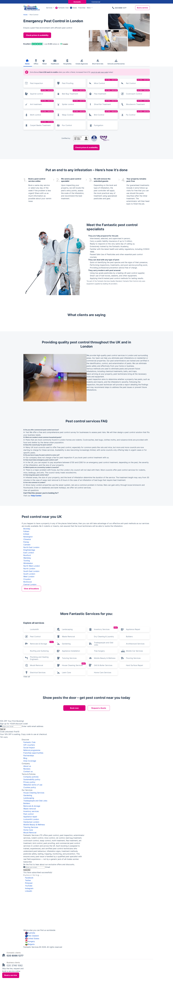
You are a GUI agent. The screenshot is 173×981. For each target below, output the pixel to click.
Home (27, 64)
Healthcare (55, 64)
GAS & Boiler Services (103, 720)
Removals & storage (31, 861)
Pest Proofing (67, 83)
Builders (129, 691)
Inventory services (31, 866)
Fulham (26, 531)
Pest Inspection (36, 83)
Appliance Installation (71, 706)
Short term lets (97, 64)
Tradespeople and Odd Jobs (103, 698)
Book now (74, 763)
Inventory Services (106, 683)
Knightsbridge (29, 550)
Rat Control (138, 81)
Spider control (74, 102)
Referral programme (31, 805)
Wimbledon (28, 563)
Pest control (28, 869)
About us (27, 821)
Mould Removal (36, 720)
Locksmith (34, 684)
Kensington (28, 537)
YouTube (28, 940)
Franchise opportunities (33, 808)
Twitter (28, 935)
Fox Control (67, 125)
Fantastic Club (63, 8)
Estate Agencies (82, 64)
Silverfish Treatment (106, 102)
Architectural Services (135, 699)
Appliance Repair (133, 684)
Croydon (27, 579)
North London (29, 568)
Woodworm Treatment (138, 102)
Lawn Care (66, 727)
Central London (29, 584)
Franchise (81, 8)
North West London (31, 566)
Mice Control (106, 81)
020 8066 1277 (120, 8)
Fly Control (138, 113)
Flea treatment (106, 92)
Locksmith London (31, 874)
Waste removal (29, 863)
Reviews (26, 824)
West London (28, 576)
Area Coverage (29, 816)
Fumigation (98, 125)
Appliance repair (30, 871)
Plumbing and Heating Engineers (39, 713)
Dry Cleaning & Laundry (104, 691)
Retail (44, 64)
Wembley (27, 558)
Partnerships (28, 810)
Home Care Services (102, 727)
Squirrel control (42, 92)
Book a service (142, 8)
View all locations (31, 588)
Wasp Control (74, 113)
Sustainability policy (31, 834)
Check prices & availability (37, 35)
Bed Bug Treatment (74, 92)
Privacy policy (29, 837)
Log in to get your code (99, 72)
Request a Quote (98, 763)
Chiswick (27, 539)
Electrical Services (37, 727)
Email (47, 922)
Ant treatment (42, 102)
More (89, 8)
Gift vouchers (29, 800)
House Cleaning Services (74, 719)
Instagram (29, 943)
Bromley (26, 529)
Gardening (66, 699)
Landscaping (67, 684)
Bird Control (106, 113)
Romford (27, 555)
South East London (31, 571)
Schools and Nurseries (116, 64)
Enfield (26, 534)
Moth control (42, 113)
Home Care (28, 885)
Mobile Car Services (134, 706)
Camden (26, 545)
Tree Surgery (99, 706)
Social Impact (29, 802)
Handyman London (31, 877)
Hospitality (67, 64)
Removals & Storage (42, 698)
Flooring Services (133, 713)
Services (49, 8)
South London (29, 574)
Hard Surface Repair (134, 720)
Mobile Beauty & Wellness (104, 713)
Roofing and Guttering (39, 706)
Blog (25, 813)
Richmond (27, 582)
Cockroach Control (138, 92)
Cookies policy (29, 842)
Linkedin (28, 946)
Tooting (26, 560)
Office (36, 64)
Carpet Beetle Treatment (42, 123)
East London (28, 552)
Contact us (28, 826)
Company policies (30, 832)
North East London (31, 547)
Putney (26, 542)
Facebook (29, 933)
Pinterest (28, 938)
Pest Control (35, 691)
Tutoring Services (69, 713)
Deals (75, 8)
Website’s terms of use (32, 840)
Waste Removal (68, 691)
